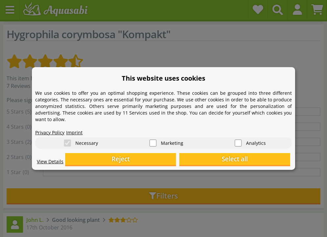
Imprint (79, 130)
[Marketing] (153, 141)
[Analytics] (238, 141)
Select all (257, 159)
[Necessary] (67, 141)
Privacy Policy (52, 130)
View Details (52, 163)
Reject (188, 159)
